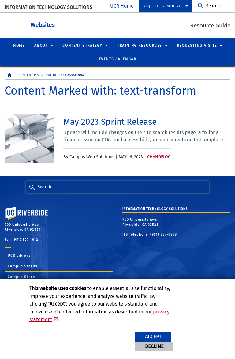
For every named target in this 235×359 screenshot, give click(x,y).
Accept (153, 336)
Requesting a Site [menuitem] (197, 45)
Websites (76, 23)
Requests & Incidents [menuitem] (163, 6)
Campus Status (22, 266)
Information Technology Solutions (48, 7)
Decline (154, 346)
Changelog (159, 156)
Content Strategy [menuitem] (82, 45)
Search (213, 6)
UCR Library (19, 255)
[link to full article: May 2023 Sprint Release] (110, 121)
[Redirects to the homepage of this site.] (9, 75)
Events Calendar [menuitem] (117, 59)
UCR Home (122, 6)
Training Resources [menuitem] (139, 45)
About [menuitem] (41, 45)
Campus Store (21, 276)
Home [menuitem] (18, 45)
